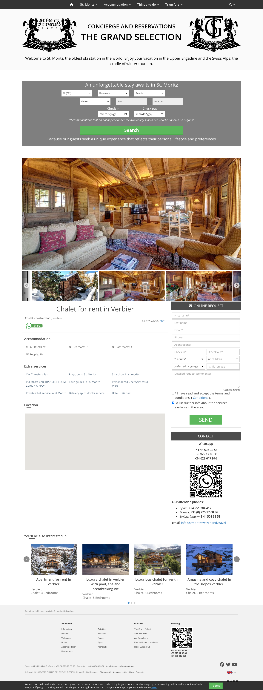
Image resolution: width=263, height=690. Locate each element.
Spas (100, 642)
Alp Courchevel (141, 638)
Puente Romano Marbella (146, 642)
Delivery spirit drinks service (86, 393)
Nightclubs (102, 647)
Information (66, 629)
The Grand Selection (143, 629)
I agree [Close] (216, 685)
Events (101, 638)
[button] (95, 438)
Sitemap (104, 672)
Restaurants (67, 651)
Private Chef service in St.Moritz (46, 393)
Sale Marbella (140, 633)
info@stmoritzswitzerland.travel (203, 523)
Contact (139, 672)
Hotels (64, 642)
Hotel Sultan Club (142, 647)
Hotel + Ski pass (122, 393)
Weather (65, 633)
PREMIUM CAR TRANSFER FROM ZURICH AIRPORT (46, 383)
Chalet (29, 318)
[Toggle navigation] (232, 4)
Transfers (173, 4)
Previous (26, 286)
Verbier (57, 318)
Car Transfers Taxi (37, 374)
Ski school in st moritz (125, 374)
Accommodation (117, 4)
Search (131, 130)
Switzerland (43, 318)
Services (102, 633)
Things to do (148, 4)
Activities (102, 629)
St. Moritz (88, 4)
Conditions (201, 398)
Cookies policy (116, 672)
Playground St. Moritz (82, 374)
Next (237, 286)
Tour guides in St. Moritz (84, 382)
